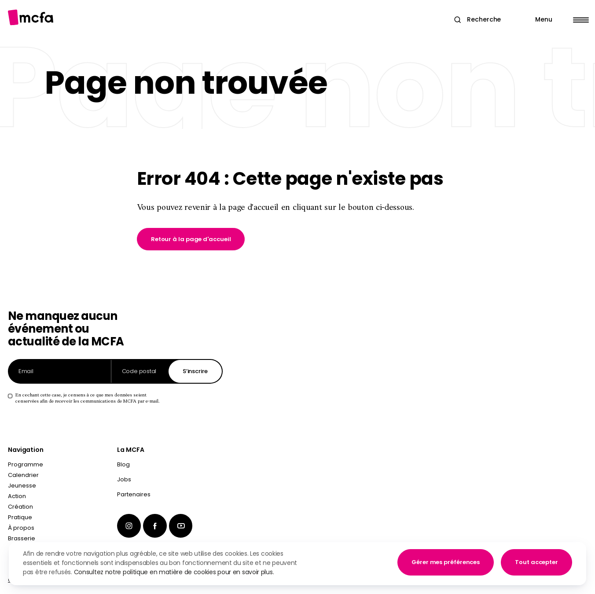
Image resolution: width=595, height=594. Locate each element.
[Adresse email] (59, 371)
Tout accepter (536, 562)
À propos (21, 528)
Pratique (20, 517)
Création (20, 506)
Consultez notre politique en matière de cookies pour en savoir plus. (174, 572)
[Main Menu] (556, 19)
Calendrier (23, 475)
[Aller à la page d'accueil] (30, 17)
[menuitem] (170, 466)
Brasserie (21, 538)
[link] (191, 239)
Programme (25, 464)
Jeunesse (22, 485)
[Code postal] (140, 371)
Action (17, 496)
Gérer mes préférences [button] (445, 562)
